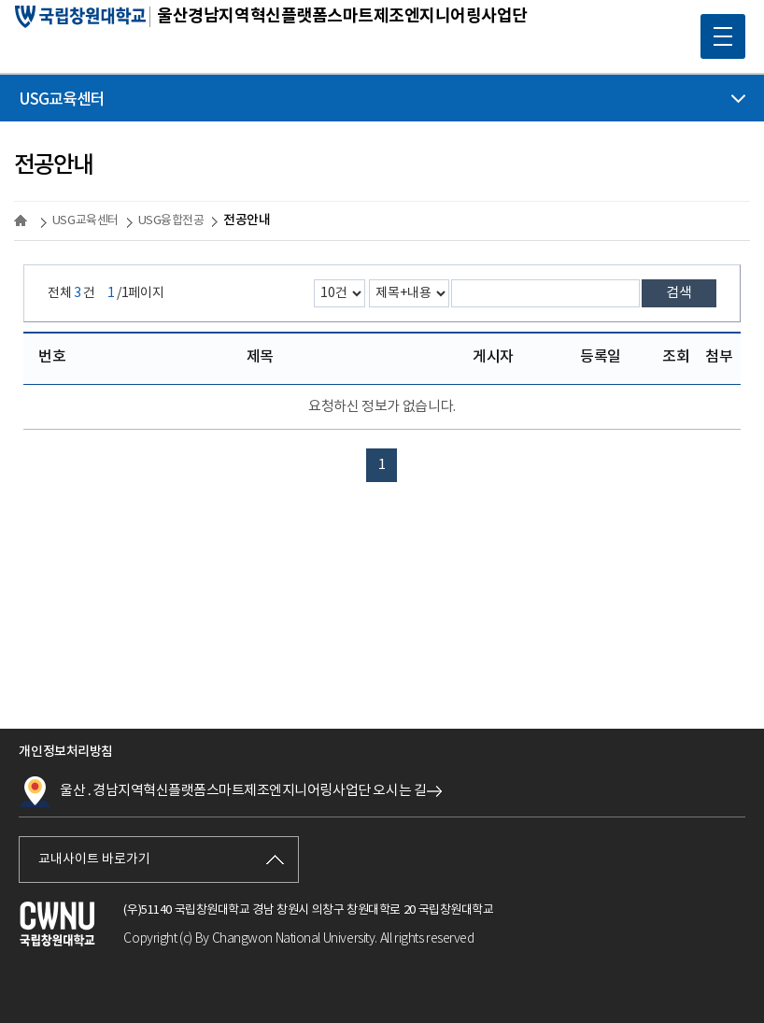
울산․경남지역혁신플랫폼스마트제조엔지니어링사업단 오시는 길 (222, 791)
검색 (679, 293)
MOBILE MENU (716, 30)
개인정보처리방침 (65, 752)
